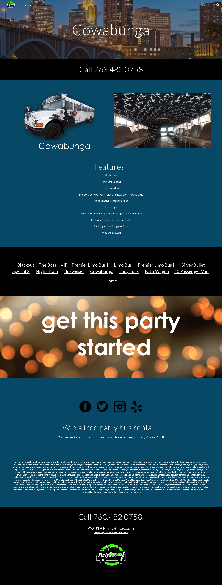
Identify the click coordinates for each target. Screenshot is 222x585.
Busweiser (74, 271)
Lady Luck (129, 271)
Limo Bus (123, 264)
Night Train (47, 271)
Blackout (25, 264)
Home (111, 280)
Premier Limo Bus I (90, 264)
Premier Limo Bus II (157, 264)
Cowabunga (101, 271)
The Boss (47, 264)
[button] (218, 5)
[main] (111, 29)
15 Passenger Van (191, 271)
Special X (21, 271)
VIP (64, 264)
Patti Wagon (157, 271)
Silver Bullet (193, 264)
